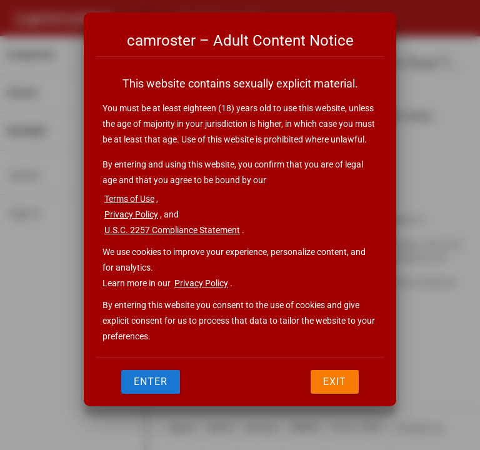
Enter (151, 382)
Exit (334, 382)
